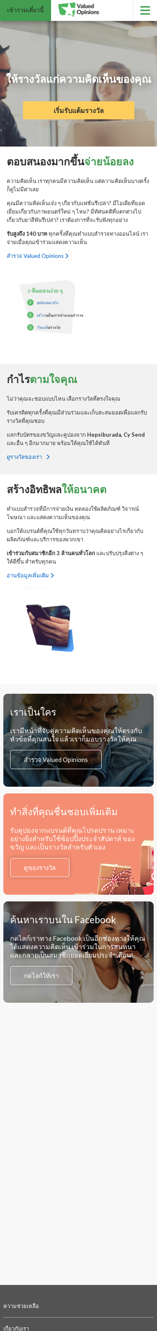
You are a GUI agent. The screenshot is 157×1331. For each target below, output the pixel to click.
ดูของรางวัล (40, 867)
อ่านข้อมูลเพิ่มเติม (30, 575)
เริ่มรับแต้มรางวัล (79, 110)
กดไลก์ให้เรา (41, 975)
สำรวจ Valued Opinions (37, 255)
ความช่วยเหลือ (21, 1306)
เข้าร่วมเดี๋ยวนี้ (25, 9)
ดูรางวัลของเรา (28, 456)
